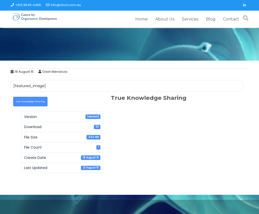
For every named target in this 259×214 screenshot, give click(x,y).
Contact (231, 19)
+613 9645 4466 (26, 5)
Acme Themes (224, 207)
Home (141, 19)
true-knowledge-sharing (30, 101)
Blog (210, 19)
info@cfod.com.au (63, 5)
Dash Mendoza (52, 71)
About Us (164, 19)
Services (190, 19)
